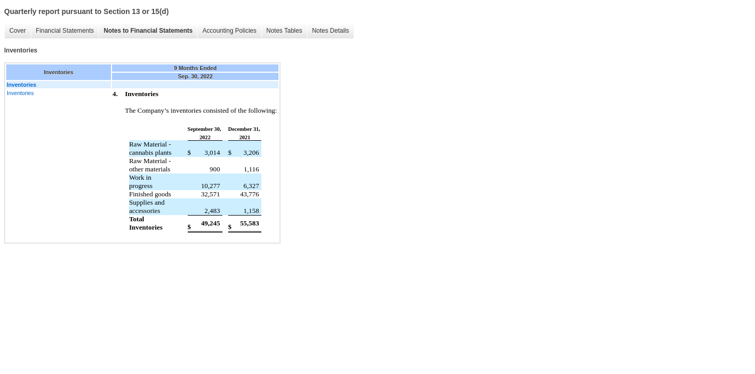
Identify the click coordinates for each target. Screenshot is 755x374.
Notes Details (330, 30)
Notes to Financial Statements (148, 30)
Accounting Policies (229, 30)
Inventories (20, 93)
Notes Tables (284, 30)
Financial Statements (65, 30)
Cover (17, 30)
